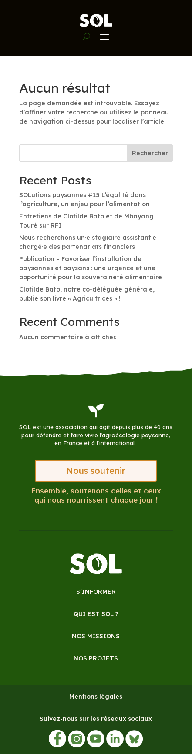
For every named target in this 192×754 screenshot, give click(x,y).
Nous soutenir (95, 470)
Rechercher (150, 153)
